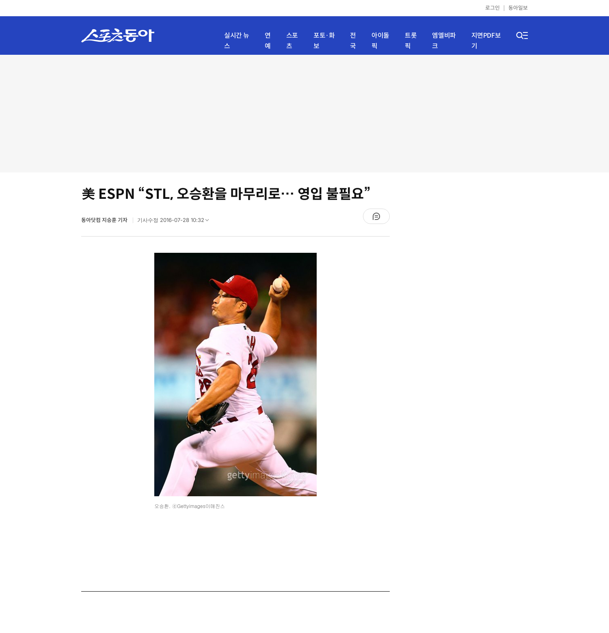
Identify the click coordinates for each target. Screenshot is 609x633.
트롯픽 (411, 40)
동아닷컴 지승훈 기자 (105, 220)
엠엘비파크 (444, 40)
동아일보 (518, 7)
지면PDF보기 (486, 40)
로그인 (492, 7)
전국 (353, 40)
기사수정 (175, 222)
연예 (268, 40)
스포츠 (292, 40)
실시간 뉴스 (236, 40)
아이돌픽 (380, 40)
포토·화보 (324, 40)
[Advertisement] (304, 113)
